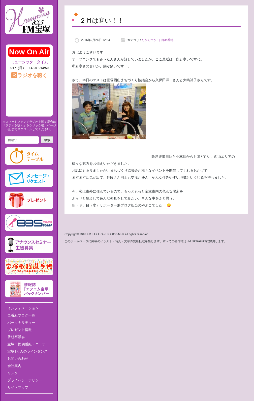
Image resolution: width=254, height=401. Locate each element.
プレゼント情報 (19, 330)
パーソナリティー (21, 322)
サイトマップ (17, 387)
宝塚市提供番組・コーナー (28, 344)
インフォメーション (23, 308)
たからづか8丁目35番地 (157, 40)
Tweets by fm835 (29, 399)
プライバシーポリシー (24, 380)
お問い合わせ (17, 359)
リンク (12, 373)
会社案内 (14, 366)
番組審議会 (16, 337)
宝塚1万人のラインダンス (27, 351)
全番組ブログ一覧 (21, 315)
